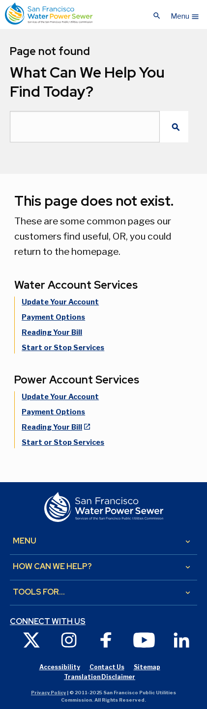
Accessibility (59, 667)
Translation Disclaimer (99, 677)
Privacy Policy (48, 692)
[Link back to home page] (48, 13)
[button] (185, 14)
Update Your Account (60, 302)
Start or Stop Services (63, 347)
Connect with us (48, 622)
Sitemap (147, 667)
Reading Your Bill (52, 332)
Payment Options (53, 317)
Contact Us (106, 667)
